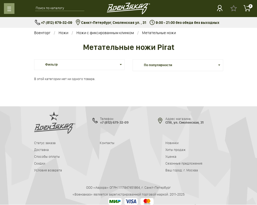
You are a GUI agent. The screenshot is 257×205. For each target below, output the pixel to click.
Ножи (63, 32)
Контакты (107, 143)
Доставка (41, 150)
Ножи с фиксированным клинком (105, 32)
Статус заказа (45, 143)
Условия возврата (48, 170)
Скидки (39, 163)
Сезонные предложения (183, 163)
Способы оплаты (47, 156)
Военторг (42, 32)
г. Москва (190, 170)
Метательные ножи (159, 32)
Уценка (170, 156)
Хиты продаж (175, 150)
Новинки (172, 143)
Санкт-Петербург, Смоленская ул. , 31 (111, 22)
